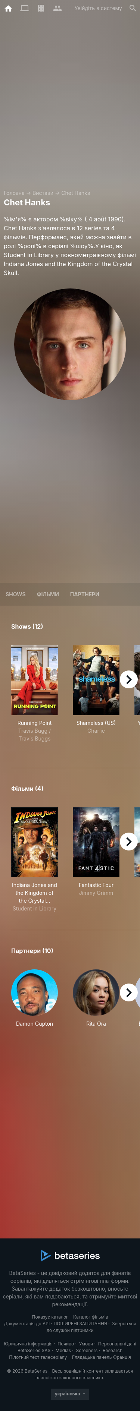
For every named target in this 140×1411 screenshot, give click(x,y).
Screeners (87, 1350)
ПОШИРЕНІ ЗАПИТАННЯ (80, 1323)
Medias (63, 1350)
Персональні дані (117, 1344)
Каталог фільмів (90, 1317)
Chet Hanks (75, 193)
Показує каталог (50, 1317)
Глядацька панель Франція (101, 1357)
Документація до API (27, 1323)
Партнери (84, 594)
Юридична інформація (28, 1344)
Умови (86, 1344)
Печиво (65, 1344)
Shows (16, 594)
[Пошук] (133, 8)
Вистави (42, 193)
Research (112, 1350)
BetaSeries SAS (34, 1350)
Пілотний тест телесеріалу (38, 1357)
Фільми (48, 594)
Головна (14, 193)
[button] (34, 1002)
